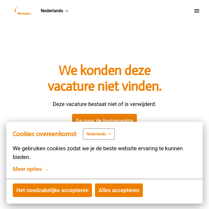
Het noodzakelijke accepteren (52, 190)
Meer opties (30, 169)
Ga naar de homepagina (104, 120)
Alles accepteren (119, 190)
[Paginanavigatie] (196, 10)
